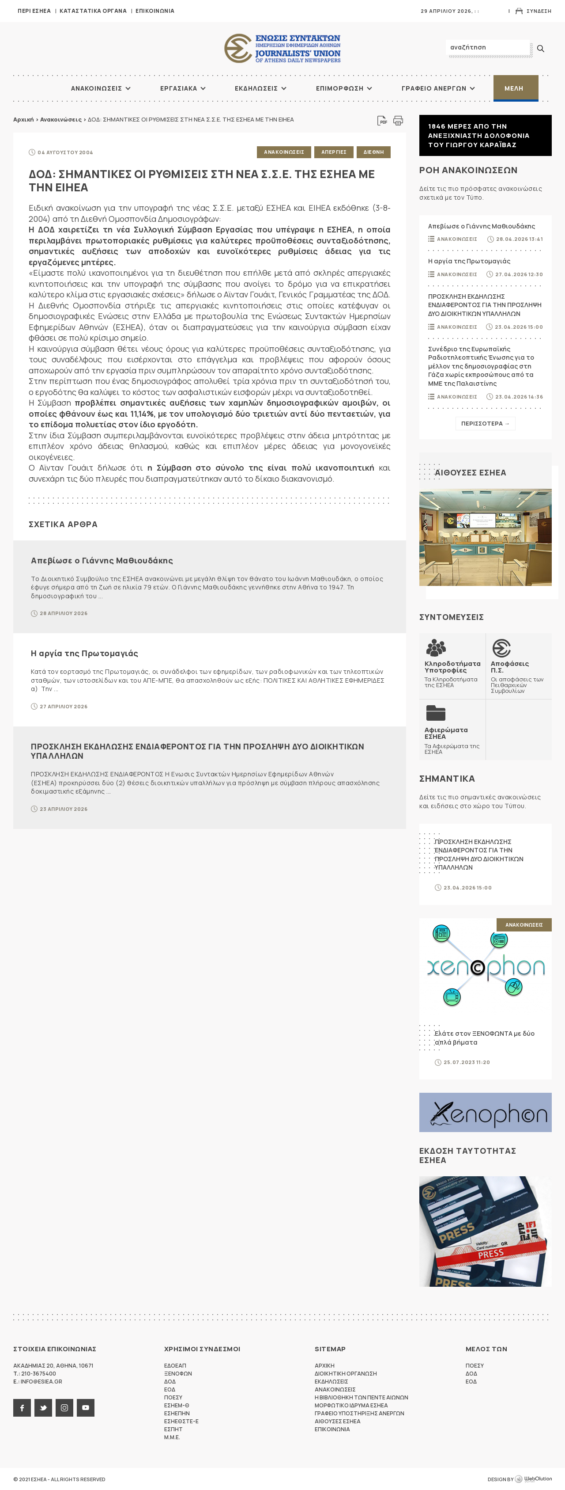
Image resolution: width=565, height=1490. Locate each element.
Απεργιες (334, 151)
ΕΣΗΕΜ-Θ (176, 1405)
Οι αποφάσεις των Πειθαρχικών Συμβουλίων (518, 676)
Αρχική (23, 119)
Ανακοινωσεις (96, 88)
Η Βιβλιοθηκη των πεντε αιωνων (361, 1397)
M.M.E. (172, 1437)
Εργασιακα (178, 88)
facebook (22, 1407)
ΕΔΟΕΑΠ (175, 1365)
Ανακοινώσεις (61, 119)
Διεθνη (374, 151)
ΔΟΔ (170, 1381)
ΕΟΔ (169, 1389)
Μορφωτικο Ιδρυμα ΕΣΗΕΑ (351, 1405)
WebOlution (533, 1479)
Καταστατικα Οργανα (93, 11)
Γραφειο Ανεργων (434, 88)
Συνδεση (539, 11)
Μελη (514, 88)
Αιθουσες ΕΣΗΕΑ (471, 472)
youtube (85, 1407)
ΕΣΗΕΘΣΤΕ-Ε (181, 1421)
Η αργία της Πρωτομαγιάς (85, 653)
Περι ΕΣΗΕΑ (34, 11)
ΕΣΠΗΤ (173, 1429)
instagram (64, 1407)
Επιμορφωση (340, 88)
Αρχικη (325, 1365)
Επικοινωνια (155, 11)
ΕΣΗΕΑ (282, 49)
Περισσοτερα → (485, 423)
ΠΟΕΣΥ (173, 1397)
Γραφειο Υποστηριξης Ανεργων (359, 1413)
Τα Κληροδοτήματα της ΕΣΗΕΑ (453, 673)
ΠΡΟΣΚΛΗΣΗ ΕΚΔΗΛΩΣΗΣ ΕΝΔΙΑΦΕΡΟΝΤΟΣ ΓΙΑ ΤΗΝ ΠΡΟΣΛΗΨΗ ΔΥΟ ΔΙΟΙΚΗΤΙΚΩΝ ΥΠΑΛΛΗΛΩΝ (197, 751)
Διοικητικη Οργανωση (346, 1373)
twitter (43, 1407)
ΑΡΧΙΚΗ (37, 88)
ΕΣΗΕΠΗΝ (177, 1413)
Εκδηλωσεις (256, 88)
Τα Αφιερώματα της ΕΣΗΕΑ (452, 740)
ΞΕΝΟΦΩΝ (178, 1373)
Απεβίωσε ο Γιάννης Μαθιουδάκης (102, 560)
